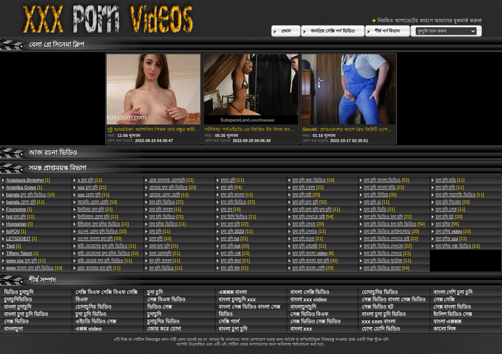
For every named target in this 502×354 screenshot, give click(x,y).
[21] (92, 187)
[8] (313, 253)
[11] (25, 202)
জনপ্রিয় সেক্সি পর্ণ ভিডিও (333, 31)
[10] (30, 194)
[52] (386, 180)
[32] (102, 231)
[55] (447, 224)
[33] (99, 238)
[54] (231, 187)
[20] (306, 194)
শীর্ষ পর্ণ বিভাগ (387, 31)
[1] (28, 180)
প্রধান (286, 31)
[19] (313, 180)
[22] (238, 202)
